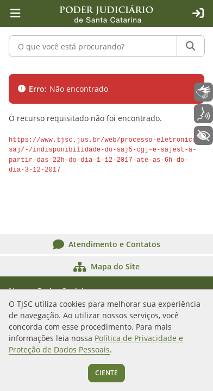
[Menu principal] (15, 13)
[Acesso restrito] (197, 13)
